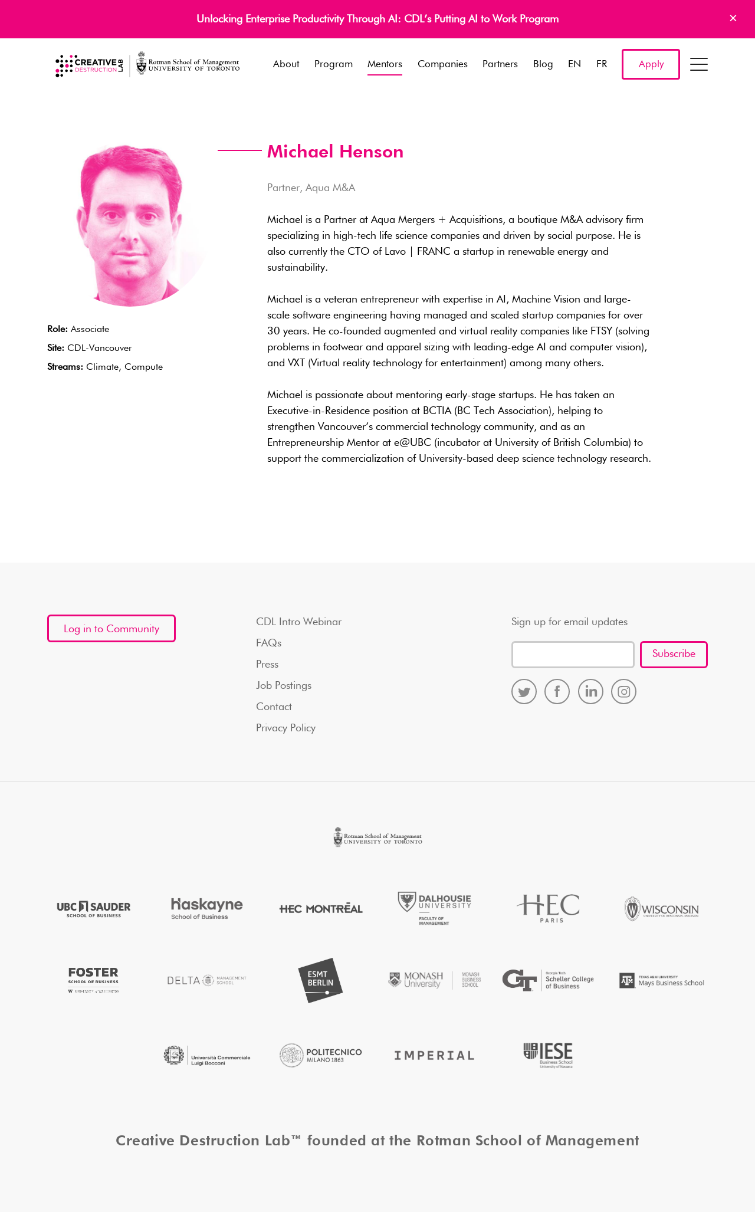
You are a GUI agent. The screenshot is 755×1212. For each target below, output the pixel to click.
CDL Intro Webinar (299, 622)
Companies (443, 65)
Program (333, 65)
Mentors (384, 65)
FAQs (268, 643)
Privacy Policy (286, 728)
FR (601, 65)
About (286, 65)
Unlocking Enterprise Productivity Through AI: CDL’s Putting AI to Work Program (377, 19)
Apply (651, 65)
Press (267, 664)
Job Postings (283, 686)
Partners (500, 65)
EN (574, 65)
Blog (543, 65)
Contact (274, 707)
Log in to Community (111, 629)
